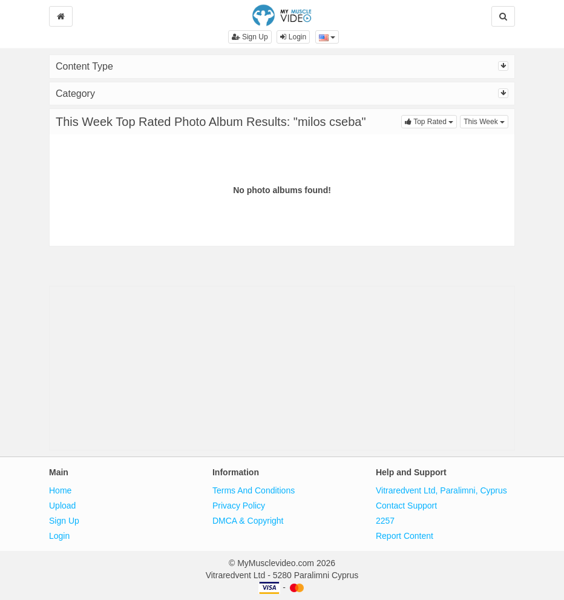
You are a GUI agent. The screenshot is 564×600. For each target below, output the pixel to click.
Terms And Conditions (253, 490)
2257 (385, 521)
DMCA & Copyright (247, 521)
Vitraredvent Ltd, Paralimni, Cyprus (441, 490)
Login (293, 37)
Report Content (404, 536)
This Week (486, 121)
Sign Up (250, 37)
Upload (62, 505)
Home (60, 490)
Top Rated (431, 121)
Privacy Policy (238, 505)
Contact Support (406, 505)
